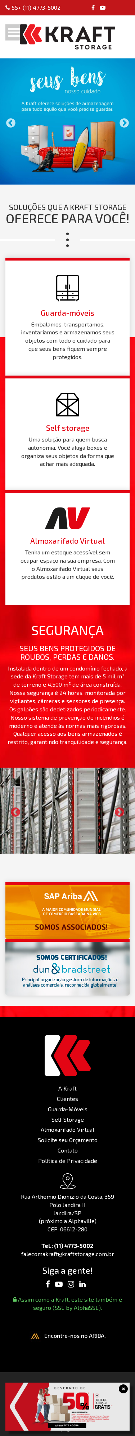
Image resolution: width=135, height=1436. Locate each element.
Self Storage (67, 1119)
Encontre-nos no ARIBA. (68, 1336)
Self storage (67, 427)
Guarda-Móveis (67, 1109)
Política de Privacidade (67, 1160)
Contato (68, 1150)
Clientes (67, 1098)
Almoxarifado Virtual (67, 540)
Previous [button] (9, 121)
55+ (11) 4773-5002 (32, 7)
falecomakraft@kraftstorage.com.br (67, 1253)
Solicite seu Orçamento (68, 1139)
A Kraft (67, 1088)
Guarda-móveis (67, 312)
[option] (67, 121)
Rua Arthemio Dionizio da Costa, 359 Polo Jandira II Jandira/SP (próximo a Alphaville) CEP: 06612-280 (67, 1205)
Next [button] (122, 121)
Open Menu (14, 32)
